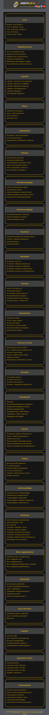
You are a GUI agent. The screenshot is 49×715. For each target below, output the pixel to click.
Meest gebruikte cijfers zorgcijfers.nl (17, 643)
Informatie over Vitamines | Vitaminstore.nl (19, 434)
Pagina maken (25, 712)
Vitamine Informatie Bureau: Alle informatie (19, 443)
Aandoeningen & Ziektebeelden (16, 584)
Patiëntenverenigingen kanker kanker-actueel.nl (20, 194)
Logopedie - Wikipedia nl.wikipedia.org (18, 86)
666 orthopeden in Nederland (15, 158)
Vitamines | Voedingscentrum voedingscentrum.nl (21, 446)
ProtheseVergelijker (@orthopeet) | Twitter (19, 162)
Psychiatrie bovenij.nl (13, 241)
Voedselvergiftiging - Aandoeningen (17, 498)
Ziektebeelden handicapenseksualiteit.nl (18, 591)
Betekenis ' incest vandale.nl (15, 24)
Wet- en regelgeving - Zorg (14, 559)
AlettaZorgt (10, 402)
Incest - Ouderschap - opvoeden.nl (16, 29)
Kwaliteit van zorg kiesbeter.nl (15, 59)
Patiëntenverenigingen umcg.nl (15, 219)
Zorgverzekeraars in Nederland (15, 695)
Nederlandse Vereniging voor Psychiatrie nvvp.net (21, 236)
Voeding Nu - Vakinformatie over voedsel (18, 473)
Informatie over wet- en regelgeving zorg (18, 557)
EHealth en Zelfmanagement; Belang (17, 187)
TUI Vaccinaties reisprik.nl (14, 377)
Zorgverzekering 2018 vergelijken (16, 700)
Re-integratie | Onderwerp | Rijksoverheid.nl (19, 268)
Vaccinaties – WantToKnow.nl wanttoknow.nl (19, 384)
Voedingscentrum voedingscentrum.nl (17, 495)
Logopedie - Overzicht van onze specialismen (19, 81)
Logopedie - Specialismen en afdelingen (18, 83)
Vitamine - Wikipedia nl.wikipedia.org (17, 436)
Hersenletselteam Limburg (14, 190)
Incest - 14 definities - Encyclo (15, 27)
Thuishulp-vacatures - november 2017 (17, 300)
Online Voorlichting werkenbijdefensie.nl (18, 520)
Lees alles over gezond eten (14, 470)
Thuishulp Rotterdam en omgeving (16, 296)
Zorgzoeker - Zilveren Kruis (14, 672)
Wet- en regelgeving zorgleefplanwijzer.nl (18, 566)
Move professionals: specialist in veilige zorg (19, 64)
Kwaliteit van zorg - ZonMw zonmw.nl (17, 56)
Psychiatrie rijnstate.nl (13, 244)
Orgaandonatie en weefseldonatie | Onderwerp (20, 140)
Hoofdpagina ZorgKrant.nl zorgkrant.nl (17, 613)
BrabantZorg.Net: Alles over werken (17, 347)
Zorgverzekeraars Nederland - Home (17, 697)
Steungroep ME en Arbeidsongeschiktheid (18, 197)
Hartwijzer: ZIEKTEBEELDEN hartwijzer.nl (18, 586)
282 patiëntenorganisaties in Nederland (18, 214)
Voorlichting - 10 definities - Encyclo (17, 527)
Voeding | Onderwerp (13, 475)
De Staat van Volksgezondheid (15, 640)
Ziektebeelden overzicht (13, 594)
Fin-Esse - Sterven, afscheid (14, 320)
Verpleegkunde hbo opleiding (15, 416)
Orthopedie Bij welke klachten (15, 160)
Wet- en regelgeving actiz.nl (14, 562)
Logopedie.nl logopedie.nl (14, 91)
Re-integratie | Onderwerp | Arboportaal (18, 266)
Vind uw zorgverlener (13, 663)
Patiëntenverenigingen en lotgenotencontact (19, 192)
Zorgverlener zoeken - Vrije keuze (16, 665)
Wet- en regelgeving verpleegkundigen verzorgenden (21, 564)
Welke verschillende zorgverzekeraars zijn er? (19, 692)
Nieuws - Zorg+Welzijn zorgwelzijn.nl (17, 616)
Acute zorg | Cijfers (12, 636)
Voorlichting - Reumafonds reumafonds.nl (18, 532)
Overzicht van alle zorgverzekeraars (16, 690)
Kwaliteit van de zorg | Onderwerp (16, 54)
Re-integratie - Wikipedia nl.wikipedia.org (18, 264)
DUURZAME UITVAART (13, 318)
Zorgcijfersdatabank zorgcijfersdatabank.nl (18, 645)
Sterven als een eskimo (13, 323)
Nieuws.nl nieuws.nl (12, 116)
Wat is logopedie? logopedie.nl (15, 93)
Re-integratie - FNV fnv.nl (14, 261)
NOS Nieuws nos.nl (12, 118)
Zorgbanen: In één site (13, 357)
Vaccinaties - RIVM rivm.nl (14, 379)
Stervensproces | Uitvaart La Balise (16, 325)
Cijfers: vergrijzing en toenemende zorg (18, 638)
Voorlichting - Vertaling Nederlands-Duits (18, 534)
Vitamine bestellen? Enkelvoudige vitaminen (19, 441)
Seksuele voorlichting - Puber (15, 522)
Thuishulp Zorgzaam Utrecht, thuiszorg (17, 298)
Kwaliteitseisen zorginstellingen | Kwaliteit (18, 61)
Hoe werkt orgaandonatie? (14, 138)
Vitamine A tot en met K (13, 439)
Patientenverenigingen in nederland (17, 217)
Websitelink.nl (16, 712)
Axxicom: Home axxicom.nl (14, 288)
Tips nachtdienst (11, 525)
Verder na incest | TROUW (14, 34)
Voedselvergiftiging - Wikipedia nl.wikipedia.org (20, 500)
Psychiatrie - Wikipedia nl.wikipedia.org (18, 239)
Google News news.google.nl (15, 111)
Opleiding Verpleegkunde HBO (15, 409)
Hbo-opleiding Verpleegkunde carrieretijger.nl (19, 404)
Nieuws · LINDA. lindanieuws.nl (15, 113)
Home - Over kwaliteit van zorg (15, 52)
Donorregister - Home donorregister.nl (17, 135)
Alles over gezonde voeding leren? (16, 463)
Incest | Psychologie (12, 32)
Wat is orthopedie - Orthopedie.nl (16, 170)
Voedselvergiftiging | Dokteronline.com (18, 502)
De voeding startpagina (13, 466)
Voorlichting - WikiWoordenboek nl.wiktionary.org (21, 537)
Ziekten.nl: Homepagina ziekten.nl (16, 596)
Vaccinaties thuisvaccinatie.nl (15, 382)
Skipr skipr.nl (10, 618)
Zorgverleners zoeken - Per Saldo (16, 668)
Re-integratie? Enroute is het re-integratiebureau (20, 271)
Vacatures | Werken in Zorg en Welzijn (17, 355)
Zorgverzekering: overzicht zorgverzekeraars (19, 702)
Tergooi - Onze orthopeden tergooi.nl (17, 165)
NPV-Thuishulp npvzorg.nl (14, 291)
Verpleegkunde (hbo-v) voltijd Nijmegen (18, 411)
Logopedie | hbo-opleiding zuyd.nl (16, 88)
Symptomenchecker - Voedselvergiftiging (18, 493)
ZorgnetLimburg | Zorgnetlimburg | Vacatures (19, 360)
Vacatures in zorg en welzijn (14, 352)
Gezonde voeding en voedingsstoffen (17, 468)
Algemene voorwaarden (36, 712)
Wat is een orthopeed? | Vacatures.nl (17, 167)
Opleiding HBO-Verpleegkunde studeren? (18, 406)
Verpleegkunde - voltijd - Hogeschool (17, 414)
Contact (25, 714)
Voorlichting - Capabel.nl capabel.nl (17, 530)
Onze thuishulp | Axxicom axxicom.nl (17, 293)
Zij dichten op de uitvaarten (14, 330)
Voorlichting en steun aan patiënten (17, 539)
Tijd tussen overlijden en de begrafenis (17, 328)
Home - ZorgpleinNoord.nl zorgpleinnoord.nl (19, 350)
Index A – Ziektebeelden (13, 589)
